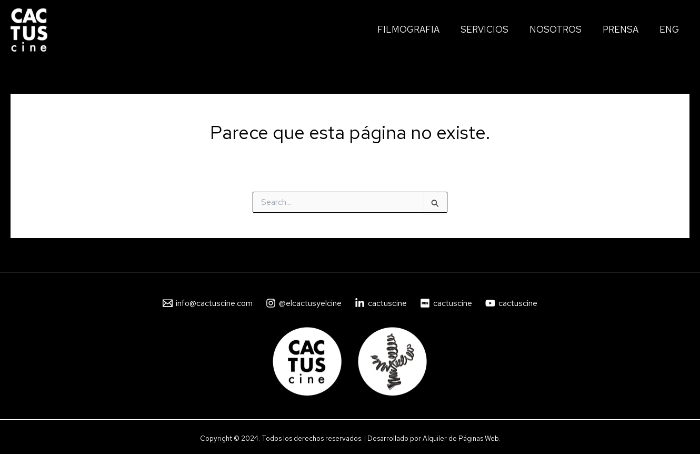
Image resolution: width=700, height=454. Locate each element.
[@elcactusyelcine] (304, 303)
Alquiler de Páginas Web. (462, 438)
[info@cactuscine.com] (207, 303)
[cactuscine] (381, 303)
